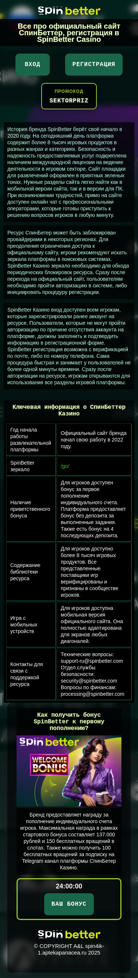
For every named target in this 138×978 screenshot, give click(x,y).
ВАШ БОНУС (69, 904)
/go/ (65, 466)
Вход (32, 65)
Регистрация (94, 65)
